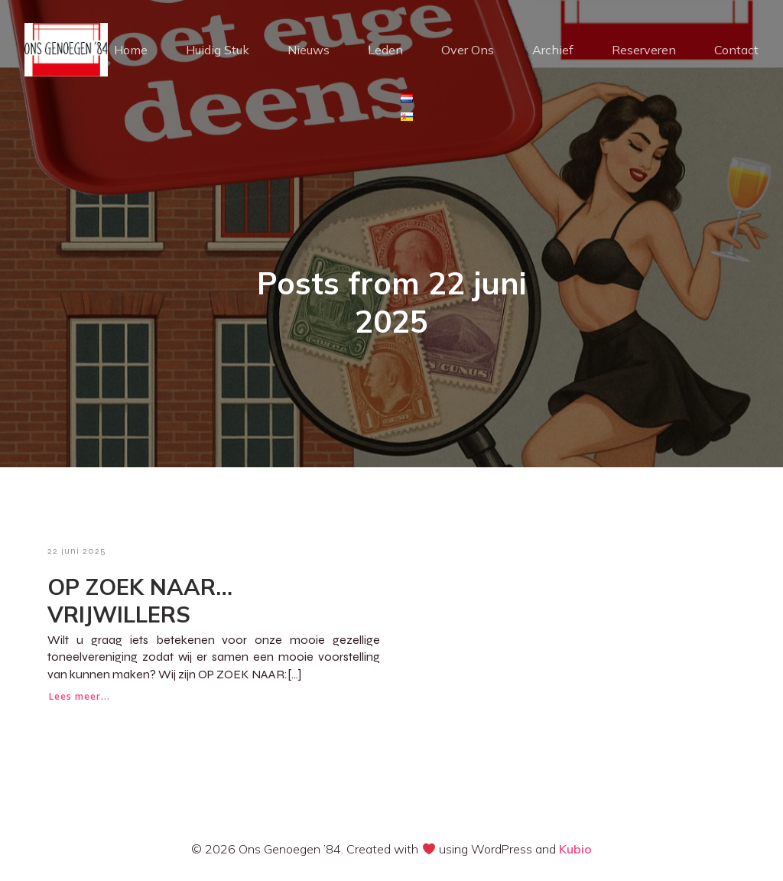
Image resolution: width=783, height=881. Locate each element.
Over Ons (467, 49)
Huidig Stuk (217, 49)
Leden (385, 49)
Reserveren (644, 49)
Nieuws (309, 49)
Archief (552, 49)
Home (131, 49)
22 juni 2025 (76, 550)
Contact (736, 49)
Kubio (575, 849)
